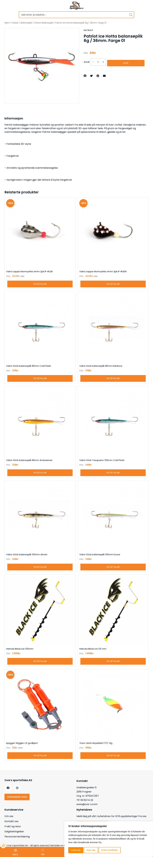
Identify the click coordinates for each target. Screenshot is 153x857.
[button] (85, 74)
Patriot (88, 30)
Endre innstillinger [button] (109, 850)
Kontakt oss (11, 829)
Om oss (8, 824)
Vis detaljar (40, 284)
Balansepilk (26, 22)
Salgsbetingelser (14, 840)
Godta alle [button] (76, 850)
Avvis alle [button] (91, 850)
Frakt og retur (12, 834)
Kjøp (126, 61)
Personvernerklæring (17, 845)
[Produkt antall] (98, 61)
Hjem (7, 22)
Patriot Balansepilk (43, 22)
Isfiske (15, 22)
